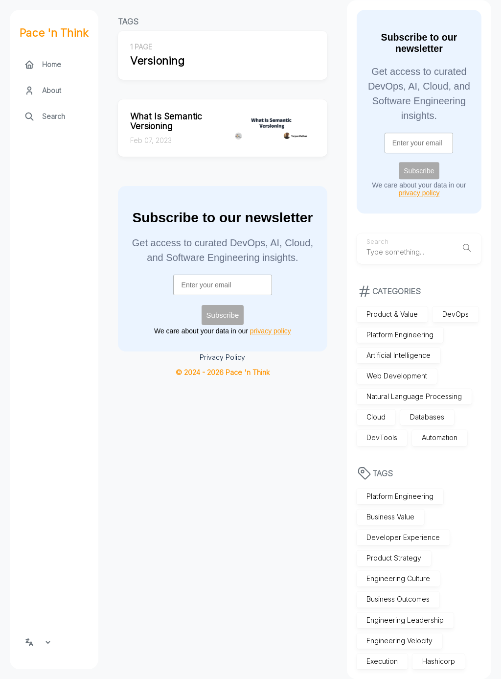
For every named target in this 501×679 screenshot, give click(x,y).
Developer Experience (403, 537)
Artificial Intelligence (398, 355)
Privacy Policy (222, 357)
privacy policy (418, 193)
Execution (382, 661)
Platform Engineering (399, 334)
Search (377, 241)
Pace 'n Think (54, 32)
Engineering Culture (398, 579)
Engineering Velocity (399, 640)
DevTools (381, 438)
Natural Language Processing (414, 396)
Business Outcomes (398, 599)
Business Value (390, 517)
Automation (439, 438)
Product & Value (392, 314)
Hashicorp (438, 661)
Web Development (396, 376)
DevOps (455, 314)
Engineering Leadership (405, 620)
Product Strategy (393, 558)
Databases (427, 417)
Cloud (376, 417)
